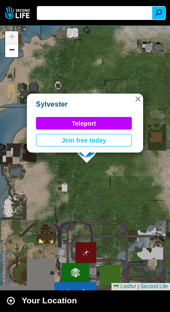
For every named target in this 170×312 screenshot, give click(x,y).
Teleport (84, 123)
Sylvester (52, 104)
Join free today (84, 140)
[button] (138, 99)
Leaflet (125, 286)
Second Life (18, 13)
